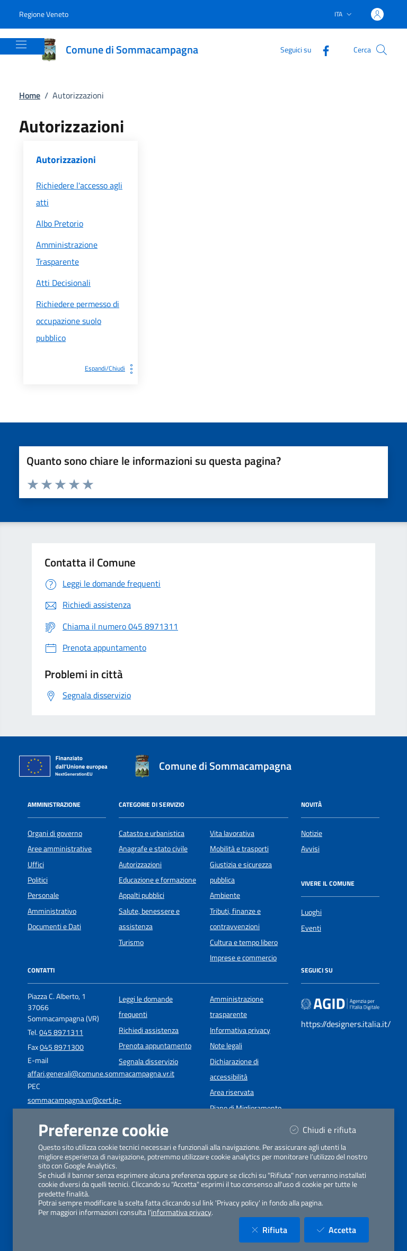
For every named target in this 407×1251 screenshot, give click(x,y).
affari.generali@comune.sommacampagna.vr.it (101, 1073)
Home (29, 95)
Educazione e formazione (157, 880)
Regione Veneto (43, 14)
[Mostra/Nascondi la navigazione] (21, 44)
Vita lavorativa (232, 833)
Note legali (226, 1045)
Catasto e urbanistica (151, 833)
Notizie (311, 833)
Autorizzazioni (140, 864)
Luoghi (311, 912)
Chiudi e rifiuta (329, 1129)
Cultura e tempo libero (244, 942)
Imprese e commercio (243, 958)
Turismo (131, 942)
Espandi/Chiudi (111, 368)
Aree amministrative (60, 848)
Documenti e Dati (54, 926)
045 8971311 (61, 1032)
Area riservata (232, 1092)
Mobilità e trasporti (239, 848)
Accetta (343, 1229)
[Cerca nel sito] (381, 49)
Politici (38, 880)
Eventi (311, 928)
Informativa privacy (240, 1030)
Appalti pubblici (141, 895)
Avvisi (310, 848)
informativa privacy (181, 1212)
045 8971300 (62, 1047)
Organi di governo (55, 833)
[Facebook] (321, 49)
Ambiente (225, 895)
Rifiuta (276, 1229)
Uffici (36, 864)
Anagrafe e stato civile (153, 848)
